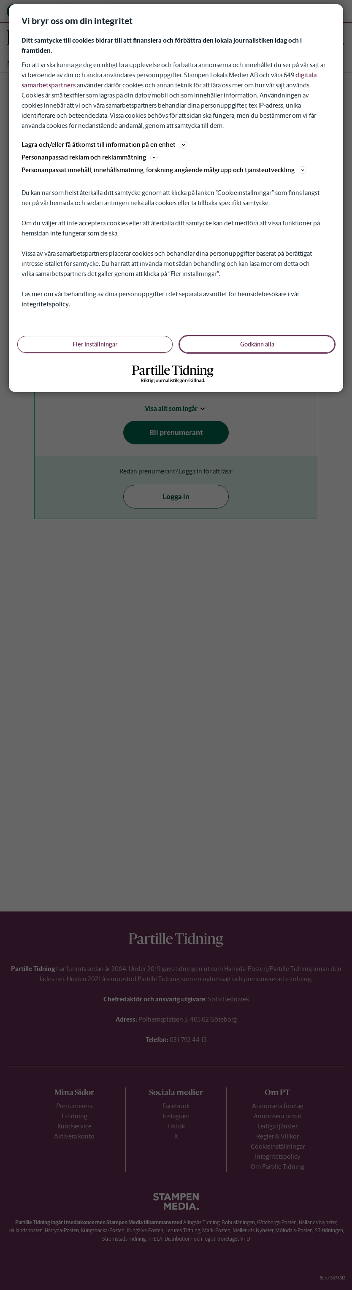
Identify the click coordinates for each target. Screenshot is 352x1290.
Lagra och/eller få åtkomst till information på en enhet (104, 145)
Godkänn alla (257, 344)
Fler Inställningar (95, 344)
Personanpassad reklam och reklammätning (90, 157)
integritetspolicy (45, 304)
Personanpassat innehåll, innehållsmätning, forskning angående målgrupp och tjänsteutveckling (164, 170)
